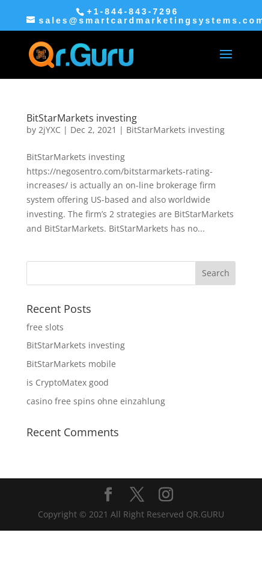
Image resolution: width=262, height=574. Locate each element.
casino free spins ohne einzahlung (95, 401)
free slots (45, 327)
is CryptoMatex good (67, 382)
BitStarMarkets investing (81, 118)
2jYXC (49, 129)
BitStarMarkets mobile (71, 363)
